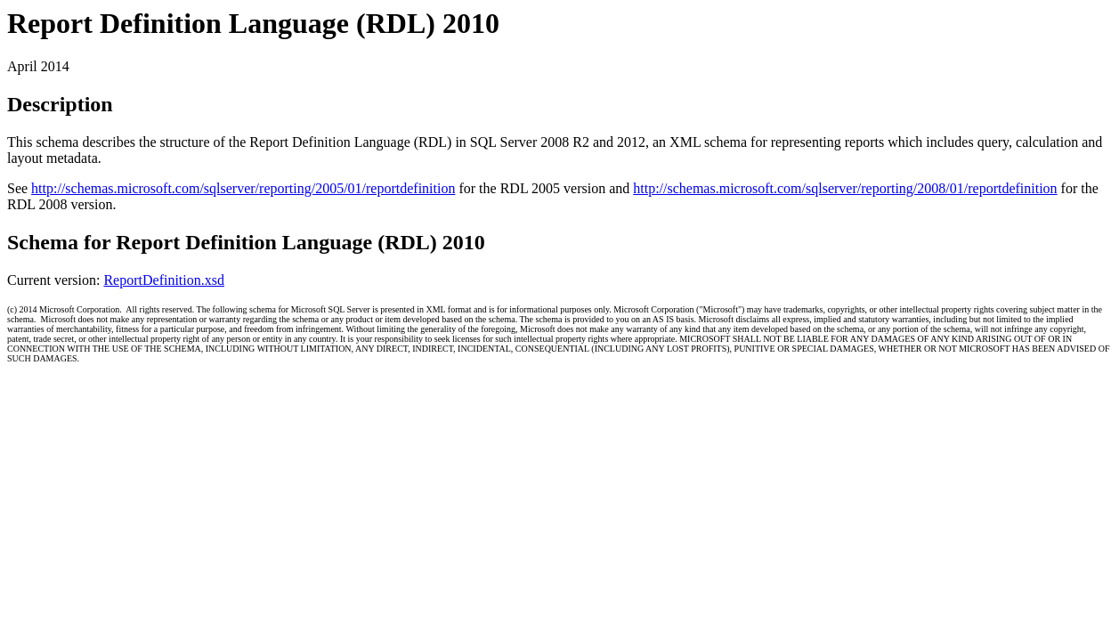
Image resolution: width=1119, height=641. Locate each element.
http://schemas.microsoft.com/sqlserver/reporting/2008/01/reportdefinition (845, 188)
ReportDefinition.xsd (163, 280)
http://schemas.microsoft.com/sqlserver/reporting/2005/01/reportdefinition (243, 188)
